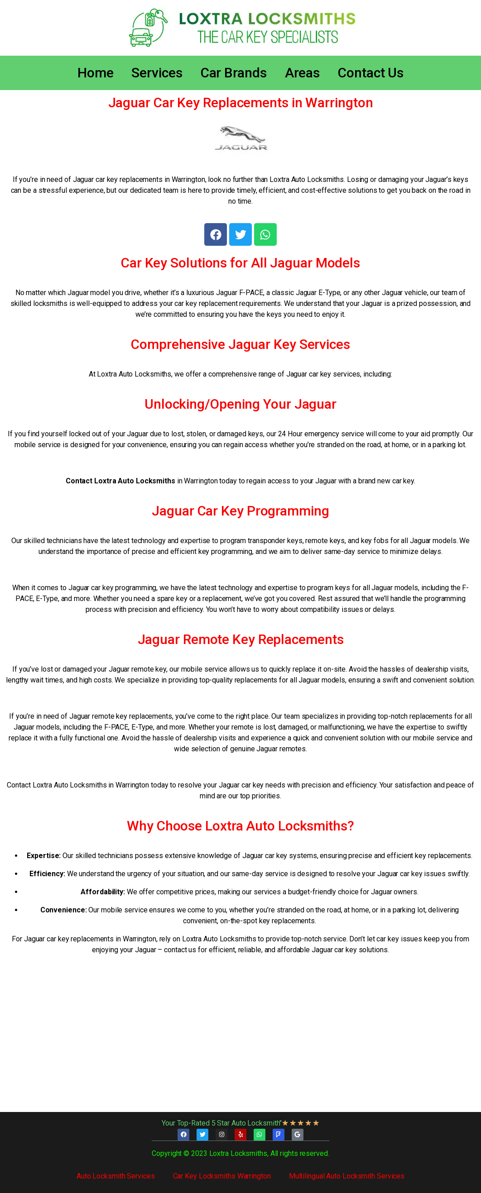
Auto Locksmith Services (116, 1176)
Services (156, 73)
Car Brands (234, 73)
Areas (302, 73)
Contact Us (371, 73)
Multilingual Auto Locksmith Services (346, 1176)
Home (95, 73)
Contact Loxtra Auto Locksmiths (120, 481)
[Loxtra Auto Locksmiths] (240, 1039)
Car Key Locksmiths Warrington (222, 1176)
